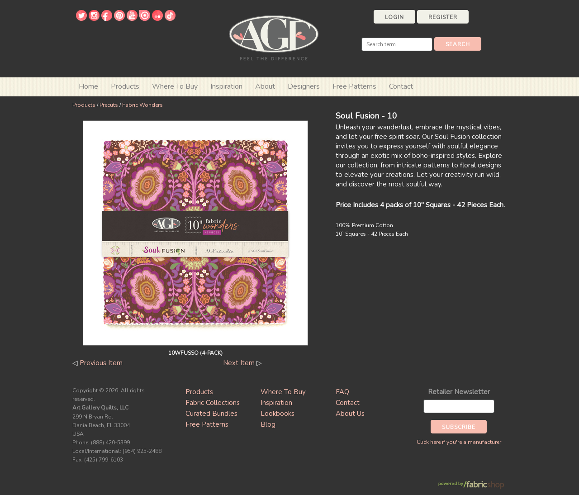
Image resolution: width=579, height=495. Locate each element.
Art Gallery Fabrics (273, 36)
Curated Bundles (211, 413)
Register (442, 17)
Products (83, 105)
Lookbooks (277, 413)
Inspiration (226, 86)
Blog (268, 424)
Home (88, 86)
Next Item (239, 362)
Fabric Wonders (142, 105)
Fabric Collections (212, 402)
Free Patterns (354, 86)
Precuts (109, 105)
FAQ (342, 391)
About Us (350, 413)
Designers (304, 86)
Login (394, 17)
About (265, 86)
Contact (401, 86)
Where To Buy (283, 391)
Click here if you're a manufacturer (459, 442)
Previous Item (101, 362)
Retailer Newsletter (459, 391)
